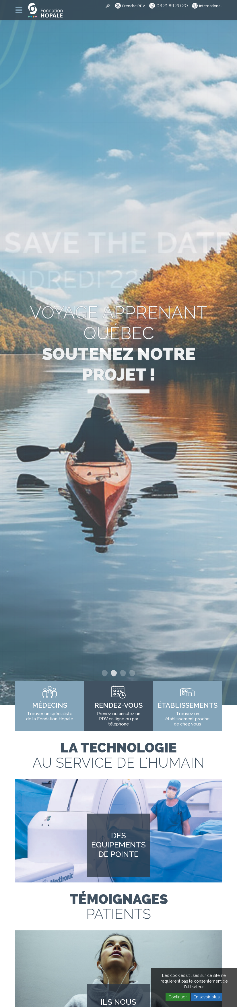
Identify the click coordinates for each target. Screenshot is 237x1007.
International (210, 6)
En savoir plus (206, 997)
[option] (118, 352)
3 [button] (123, 673)
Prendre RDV (133, 6)
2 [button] (114, 673)
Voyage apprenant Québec (118, 343)
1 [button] (105, 673)
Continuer (177, 997)
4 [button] (132, 673)
